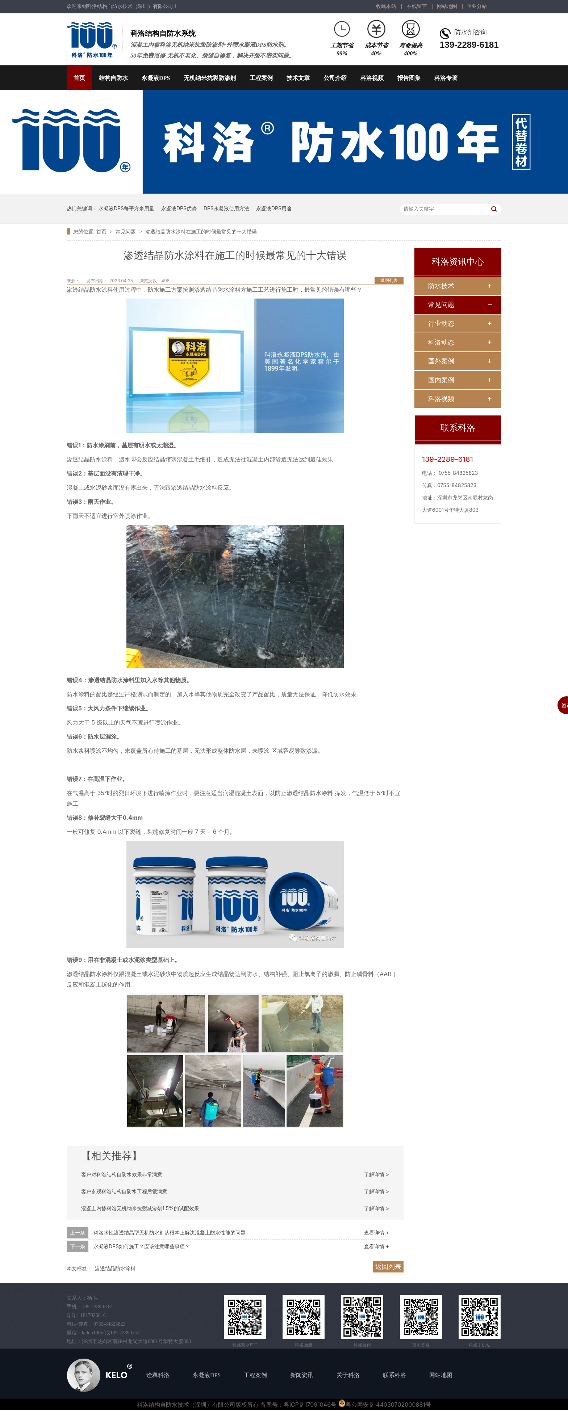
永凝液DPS (156, 78)
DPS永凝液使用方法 (226, 208)
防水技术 (441, 286)
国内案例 (441, 380)
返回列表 (389, 280)
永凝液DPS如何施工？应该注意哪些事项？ (141, 1246)
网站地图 (447, 6)
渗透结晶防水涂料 (115, 1268)
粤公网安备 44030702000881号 (384, 1404)
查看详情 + (376, 1232)
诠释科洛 (158, 1375)
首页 (79, 78)
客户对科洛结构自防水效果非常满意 (121, 1174)
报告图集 (409, 78)
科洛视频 (372, 78)
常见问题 (126, 231)
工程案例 (261, 78)
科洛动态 (441, 342)
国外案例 (441, 361)
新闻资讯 (301, 1375)
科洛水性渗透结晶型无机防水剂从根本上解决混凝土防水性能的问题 (169, 1232)
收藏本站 (386, 6)
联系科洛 (394, 1375)
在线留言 (417, 6)
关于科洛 (348, 1375)
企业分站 (477, 6)
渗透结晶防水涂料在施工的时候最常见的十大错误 (201, 231)
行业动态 (441, 323)
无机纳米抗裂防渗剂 (210, 78)
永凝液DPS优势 (179, 208)
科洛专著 (446, 78)
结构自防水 (113, 78)
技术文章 (298, 78)
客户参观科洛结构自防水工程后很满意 (124, 1191)
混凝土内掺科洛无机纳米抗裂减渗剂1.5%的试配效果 (140, 1208)
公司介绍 (335, 78)
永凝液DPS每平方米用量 (126, 208)
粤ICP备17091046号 (310, 1404)
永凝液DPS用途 (274, 208)
